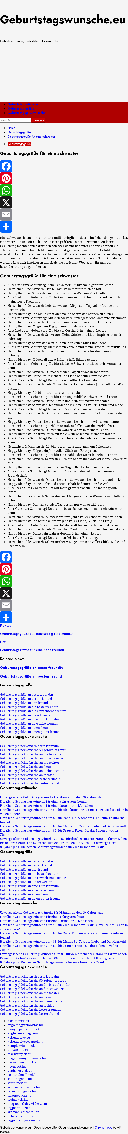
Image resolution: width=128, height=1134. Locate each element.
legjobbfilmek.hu (20, 1108)
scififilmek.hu (17, 1083)
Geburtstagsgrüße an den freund (24, 703)
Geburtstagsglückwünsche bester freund (29, 783)
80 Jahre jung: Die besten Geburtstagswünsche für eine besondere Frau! (52, 847)
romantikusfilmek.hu (23, 1075)
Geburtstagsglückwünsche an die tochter (29, 762)
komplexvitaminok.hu (23, 1046)
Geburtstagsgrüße (21, 108)
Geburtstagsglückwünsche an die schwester (32, 758)
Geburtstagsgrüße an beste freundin (31, 667)
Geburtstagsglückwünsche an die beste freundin (35, 754)
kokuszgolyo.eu (19, 1037)
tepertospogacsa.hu (22, 1091)
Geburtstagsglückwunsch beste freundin (29, 746)
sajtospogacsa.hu (20, 1079)
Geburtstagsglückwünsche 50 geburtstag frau (33, 750)
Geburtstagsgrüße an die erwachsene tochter (33, 711)
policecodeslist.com (21, 1116)
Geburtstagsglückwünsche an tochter (27, 775)
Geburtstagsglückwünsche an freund (27, 767)
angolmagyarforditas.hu (25, 1025)
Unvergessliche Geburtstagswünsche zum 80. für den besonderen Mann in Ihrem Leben (63, 839)
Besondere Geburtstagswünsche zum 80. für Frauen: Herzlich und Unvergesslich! (59, 843)
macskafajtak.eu (19, 1054)
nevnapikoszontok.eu (23, 1062)
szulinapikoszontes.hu (23, 1112)
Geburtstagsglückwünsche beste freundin (30, 779)
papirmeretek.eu (20, 1070)
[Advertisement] (64, 72)
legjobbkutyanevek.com (25, 1120)
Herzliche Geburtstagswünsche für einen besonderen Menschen (46, 806)
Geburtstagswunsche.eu (63, 19)
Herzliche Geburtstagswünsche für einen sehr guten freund (43, 801)
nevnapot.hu (17, 1066)
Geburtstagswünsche (23, 104)
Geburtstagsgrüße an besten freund (31, 676)
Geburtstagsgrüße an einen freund (25, 728)
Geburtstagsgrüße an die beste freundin (29, 707)
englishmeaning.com (23, 1033)
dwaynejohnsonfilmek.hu (26, 1029)
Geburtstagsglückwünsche (27, 113)
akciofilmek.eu (18, 1021)
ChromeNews (103, 1127)
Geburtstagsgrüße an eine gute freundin (29, 719)
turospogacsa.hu (19, 1095)
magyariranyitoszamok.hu (27, 1058)
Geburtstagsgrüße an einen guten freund (30, 732)
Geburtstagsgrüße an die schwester (26, 715)
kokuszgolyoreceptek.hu (25, 1041)
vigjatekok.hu (18, 1099)
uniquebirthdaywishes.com (27, 1104)
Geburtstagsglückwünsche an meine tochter (32, 771)
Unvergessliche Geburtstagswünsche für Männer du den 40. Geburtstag (51, 797)
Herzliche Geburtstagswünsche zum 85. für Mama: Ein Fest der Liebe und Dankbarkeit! (63, 826)
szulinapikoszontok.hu (24, 1087)
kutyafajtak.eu (18, 1050)
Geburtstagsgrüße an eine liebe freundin (29, 723)
